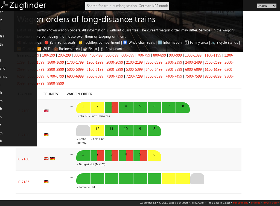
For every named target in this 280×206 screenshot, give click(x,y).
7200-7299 (171, 76)
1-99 (72, 55)
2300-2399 (211, 62)
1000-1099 (230, 55)
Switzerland (11, 71)
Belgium (8, 87)
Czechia (8, 151)
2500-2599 (250, 62)
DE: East (8, 30)
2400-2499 (230, 62)
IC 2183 (60, 172)
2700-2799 (73, 69)
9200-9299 (250, 76)
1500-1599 (73, 62)
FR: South (9, 111)
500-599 (149, 55)
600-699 (165, 55)
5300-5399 (171, 69)
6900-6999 (112, 76)
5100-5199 (132, 69)
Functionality (240, 202)
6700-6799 (92, 76)
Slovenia (8, 160)
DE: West (9, 22)
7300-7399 (191, 76)
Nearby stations (14, 195)
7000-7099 (132, 76)
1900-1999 (132, 62)
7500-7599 (230, 76)
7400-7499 (211, 76)
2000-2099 (152, 62)
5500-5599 (211, 69)
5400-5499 (191, 69)
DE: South (9, 47)
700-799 (180, 55)
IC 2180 (60, 152)
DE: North (10, 14)
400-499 (133, 55)
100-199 (85, 55)
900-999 (212, 55)
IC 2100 (60, 109)
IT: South (8, 127)
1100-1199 (250, 55)
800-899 (196, 55)
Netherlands (11, 79)
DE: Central (10, 39)
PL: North (9, 135)
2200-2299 (191, 62)
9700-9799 (73, 83)
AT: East (8, 55)
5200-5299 (152, 69)
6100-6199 (250, 69)
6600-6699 (73, 76)
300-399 (117, 55)
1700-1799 (112, 62)
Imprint (255, 202)
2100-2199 (171, 62)
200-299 (101, 55)
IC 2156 (60, 131)
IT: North (9, 119)
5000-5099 (112, 69)
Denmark (9, 95)
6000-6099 (230, 69)
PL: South (9, 144)
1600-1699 (92, 62)
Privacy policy (270, 202)
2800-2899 (92, 69)
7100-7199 (152, 76)
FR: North (9, 103)
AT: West (8, 63)
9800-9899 (92, 83)
